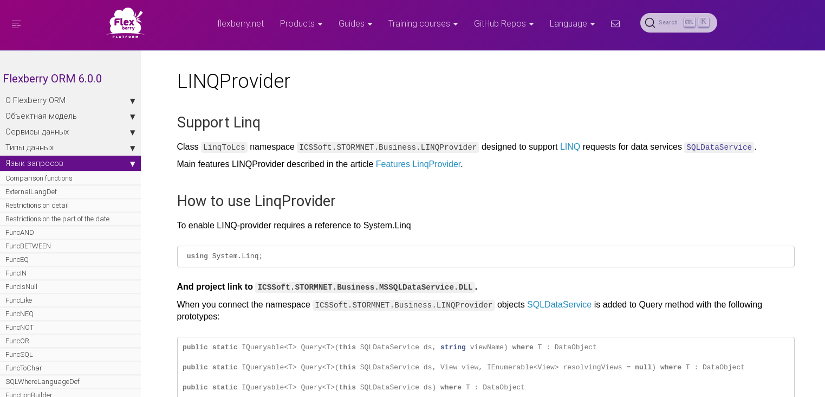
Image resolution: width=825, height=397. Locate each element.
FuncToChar (23, 368)
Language (572, 23)
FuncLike (18, 300)
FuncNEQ (19, 313)
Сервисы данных (70, 131)
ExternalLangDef (31, 191)
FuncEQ (17, 259)
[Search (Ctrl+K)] (678, 23)
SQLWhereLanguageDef (42, 381)
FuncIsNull (21, 286)
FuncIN (16, 273)
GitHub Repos (504, 23)
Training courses (423, 23)
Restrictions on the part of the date (57, 218)
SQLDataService (559, 304)
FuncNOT (19, 327)
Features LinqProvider (418, 164)
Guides (355, 23)
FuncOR (17, 340)
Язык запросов (70, 163)
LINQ (570, 146)
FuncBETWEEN (28, 246)
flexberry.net (240, 23)
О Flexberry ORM (70, 100)
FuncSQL (19, 354)
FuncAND (19, 232)
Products (301, 23)
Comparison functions (39, 178)
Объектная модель (70, 116)
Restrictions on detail (37, 205)
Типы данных (70, 147)
